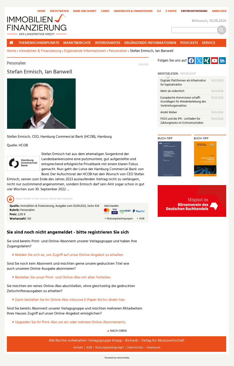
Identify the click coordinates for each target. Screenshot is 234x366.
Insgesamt (188, 73)
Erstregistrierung (194, 11)
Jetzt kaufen (111, 205)
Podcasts (189, 43)
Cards (105, 11)
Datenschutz (135, 347)
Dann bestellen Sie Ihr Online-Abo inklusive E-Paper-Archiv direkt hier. (70, 300)
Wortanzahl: (18, 218)
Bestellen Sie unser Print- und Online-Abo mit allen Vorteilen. (63, 277)
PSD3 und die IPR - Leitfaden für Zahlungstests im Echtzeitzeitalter (181, 120)
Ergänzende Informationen (85, 51)
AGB (141, 219)
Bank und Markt (84, 11)
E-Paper (171, 11)
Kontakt (78, 347)
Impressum (153, 347)
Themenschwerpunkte (39, 43)
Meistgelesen (168, 73)
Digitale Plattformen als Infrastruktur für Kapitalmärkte (183, 82)
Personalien (118, 51)
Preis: (13, 214)
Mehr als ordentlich (172, 91)
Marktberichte (77, 43)
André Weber (168, 112)
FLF (159, 11)
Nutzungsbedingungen (120, 219)
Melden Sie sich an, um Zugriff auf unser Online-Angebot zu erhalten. (69, 255)
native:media (123, 358)
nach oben (118, 331)
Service (208, 43)
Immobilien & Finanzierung (133, 11)
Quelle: (15, 206)
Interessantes (107, 43)
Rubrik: (15, 210)
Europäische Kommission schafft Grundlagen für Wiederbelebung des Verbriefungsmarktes (183, 101)
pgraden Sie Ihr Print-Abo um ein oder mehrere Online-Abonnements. (71, 322)
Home (41, 11)
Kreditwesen (59, 11)
